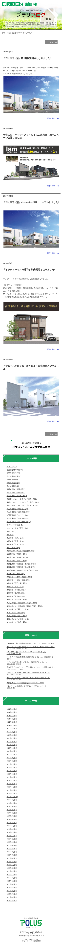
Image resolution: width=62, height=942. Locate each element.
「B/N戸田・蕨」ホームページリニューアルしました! (31, 202)
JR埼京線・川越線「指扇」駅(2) (18, 580)
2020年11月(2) (12, 728)
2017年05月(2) (12, 823)
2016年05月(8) (12, 862)
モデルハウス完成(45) (15, 525)
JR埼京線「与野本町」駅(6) (17, 599)
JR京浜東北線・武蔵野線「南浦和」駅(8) (22, 603)
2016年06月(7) (12, 858)
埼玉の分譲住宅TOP (14, 33)
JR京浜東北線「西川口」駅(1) (17, 609)
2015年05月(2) (12, 900)
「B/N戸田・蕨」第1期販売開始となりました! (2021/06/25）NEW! (31, 643)
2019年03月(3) (12, 767)
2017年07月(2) (12, 816)
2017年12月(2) (12, 800)
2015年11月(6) (12, 881)
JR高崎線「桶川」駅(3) (15, 538)
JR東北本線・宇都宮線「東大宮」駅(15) (21, 564)
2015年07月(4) (12, 894)
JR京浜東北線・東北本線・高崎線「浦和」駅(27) (24, 606)
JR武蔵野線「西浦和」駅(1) (17, 554)
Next (51, 42)
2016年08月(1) (12, 852)
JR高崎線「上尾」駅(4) (15, 544)
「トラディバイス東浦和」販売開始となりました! (29, 269)
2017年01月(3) (12, 836)
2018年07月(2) (12, 780)
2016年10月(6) (12, 845)
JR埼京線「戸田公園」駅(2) (17, 583)
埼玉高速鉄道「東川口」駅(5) (17, 515)
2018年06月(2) (12, 784)
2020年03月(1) (12, 751)
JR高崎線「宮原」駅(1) (15, 541)
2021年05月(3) (12, 712)
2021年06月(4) (12, 709)
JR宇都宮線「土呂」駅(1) (16, 574)
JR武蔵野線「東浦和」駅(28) (17, 557)
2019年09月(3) (12, 758)
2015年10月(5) (12, 884)
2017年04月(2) (12, 826)
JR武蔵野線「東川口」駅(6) (17, 560)
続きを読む (51, 118)
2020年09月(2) (12, 735)
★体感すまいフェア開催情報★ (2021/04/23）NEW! (25, 683)
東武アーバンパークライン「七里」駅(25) (22, 505)
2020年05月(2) (12, 745)
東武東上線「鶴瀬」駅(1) (16, 489)
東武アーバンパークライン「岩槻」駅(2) (22, 499)
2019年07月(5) (12, 764)
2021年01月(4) (12, 725)
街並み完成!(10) (12, 479)
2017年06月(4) (12, 819)
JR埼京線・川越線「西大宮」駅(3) (19, 577)
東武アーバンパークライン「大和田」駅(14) (23, 502)
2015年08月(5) (12, 891)
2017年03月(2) (12, 829)
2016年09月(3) (12, 848)
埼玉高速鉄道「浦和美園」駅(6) (18, 512)
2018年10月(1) (12, 774)
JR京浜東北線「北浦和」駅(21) (18, 619)
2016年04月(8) (12, 865)
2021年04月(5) (12, 715)
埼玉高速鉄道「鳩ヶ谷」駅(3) (17, 509)
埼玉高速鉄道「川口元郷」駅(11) (19, 522)
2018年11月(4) (12, 771)
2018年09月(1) (12, 777)
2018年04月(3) (12, 787)
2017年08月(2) (12, 813)
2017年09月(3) (12, 810)
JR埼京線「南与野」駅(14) (16, 590)
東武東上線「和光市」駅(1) (17, 496)
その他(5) (10, 534)
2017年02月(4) (12, 832)
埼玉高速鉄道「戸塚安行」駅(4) (18, 518)
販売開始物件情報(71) (15, 470)
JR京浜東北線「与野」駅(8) (17, 622)
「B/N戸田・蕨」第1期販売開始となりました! (27, 58)
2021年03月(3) (12, 719)
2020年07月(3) (12, 738)
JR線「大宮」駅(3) (13, 548)
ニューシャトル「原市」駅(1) (17, 528)
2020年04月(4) (12, 748)
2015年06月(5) (12, 897)
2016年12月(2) (12, 839)
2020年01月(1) (12, 754)
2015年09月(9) (12, 887)
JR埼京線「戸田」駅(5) (15, 586)
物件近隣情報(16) (13, 486)
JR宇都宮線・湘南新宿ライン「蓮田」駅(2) (22, 570)
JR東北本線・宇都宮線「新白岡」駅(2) (21, 567)
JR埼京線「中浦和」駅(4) (16, 596)
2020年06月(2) (12, 741)
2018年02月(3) (12, 793)
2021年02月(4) (12, 722)
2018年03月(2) (12, 790)
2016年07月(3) (12, 855)
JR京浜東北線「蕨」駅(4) (16, 612)
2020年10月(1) (12, 732)
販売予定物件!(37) (13, 473)
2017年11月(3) (12, 803)
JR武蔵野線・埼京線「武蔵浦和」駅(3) (21, 551)
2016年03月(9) (12, 868)
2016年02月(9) (12, 871)
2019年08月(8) (12, 761)
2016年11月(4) (12, 842)
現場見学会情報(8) (13, 483)
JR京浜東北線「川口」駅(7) (17, 616)
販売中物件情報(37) (14, 476)
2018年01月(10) (12, 797)
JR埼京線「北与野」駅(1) (16, 593)
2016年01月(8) (12, 874)
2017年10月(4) (12, 806)
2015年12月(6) (12, 878)
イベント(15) (11, 531)
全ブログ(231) (12, 466)
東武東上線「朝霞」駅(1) (16, 492)
